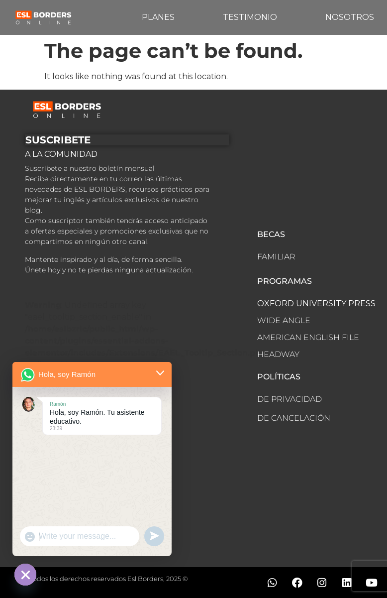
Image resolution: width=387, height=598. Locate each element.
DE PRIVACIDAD (289, 399)
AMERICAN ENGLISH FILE (308, 337)
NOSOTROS (349, 17)
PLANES (158, 17)
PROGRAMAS (284, 281)
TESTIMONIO (250, 17)
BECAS (271, 234)
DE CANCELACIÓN (293, 418)
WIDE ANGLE (283, 320)
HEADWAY (278, 354)
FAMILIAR (276, 256)
